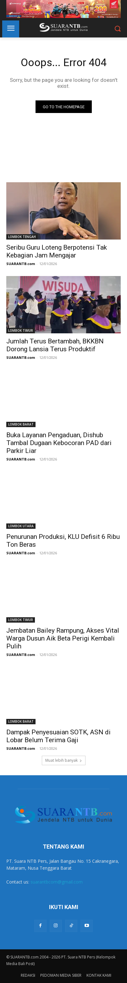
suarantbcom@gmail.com (56, 882)
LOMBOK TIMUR (20, 330)
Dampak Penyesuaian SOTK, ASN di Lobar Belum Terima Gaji (58, 736)
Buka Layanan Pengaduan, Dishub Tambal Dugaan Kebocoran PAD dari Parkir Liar (59, 443)
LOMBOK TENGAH (22, 236)
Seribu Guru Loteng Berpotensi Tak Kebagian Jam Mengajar (56, 251)
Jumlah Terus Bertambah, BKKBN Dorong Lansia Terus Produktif (55, 345)
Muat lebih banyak (63, 760)
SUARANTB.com (20, 263)
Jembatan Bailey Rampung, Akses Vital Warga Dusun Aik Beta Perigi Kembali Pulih (62, 638)
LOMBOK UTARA (21, 526)
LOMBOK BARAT (21, 424)
